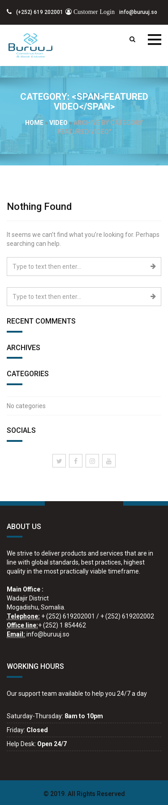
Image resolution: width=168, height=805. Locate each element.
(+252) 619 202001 (35, 12)
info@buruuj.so (111, 12)
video (58, 122)
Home (34, 122)
